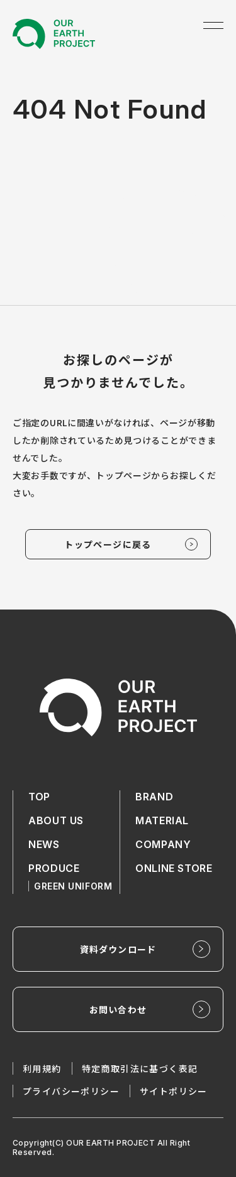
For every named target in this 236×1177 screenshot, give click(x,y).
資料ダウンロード (118, 949)
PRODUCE (53, 868)
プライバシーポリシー (71, 1091)
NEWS (44, 844)
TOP (39, 796)
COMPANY (163, 844)
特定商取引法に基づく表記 (140, 1068)
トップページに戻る (108, 544)
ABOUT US (56, 820)
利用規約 (42, 1068)
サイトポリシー (174, 1091)
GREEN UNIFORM (73, 886)
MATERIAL (162, 820)
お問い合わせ (118, 1009)
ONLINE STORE (174, 868)
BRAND (154, 796)
